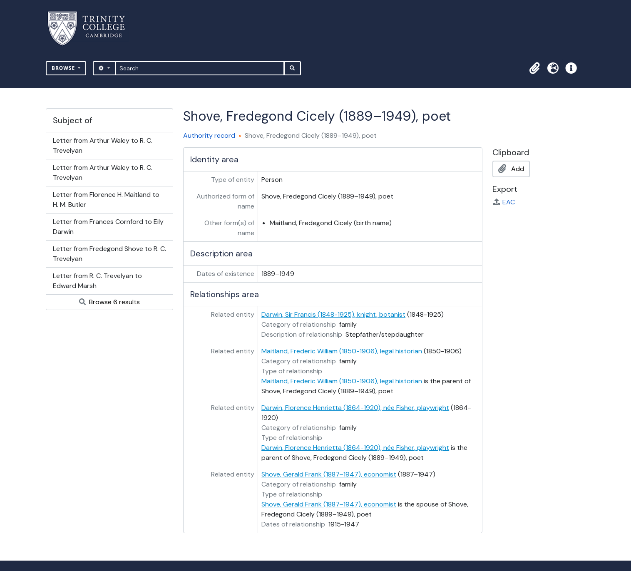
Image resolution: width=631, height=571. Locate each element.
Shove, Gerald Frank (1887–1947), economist (328, 474)
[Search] (200, 68)
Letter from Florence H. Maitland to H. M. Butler (106, 199)
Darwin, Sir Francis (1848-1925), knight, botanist (333, 314)
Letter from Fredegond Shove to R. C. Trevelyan (109, 253)
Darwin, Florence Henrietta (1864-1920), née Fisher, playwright (355, 407)
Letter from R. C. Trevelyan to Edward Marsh (97, 280)
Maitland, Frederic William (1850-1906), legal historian (341, 351)
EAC (503, 202)
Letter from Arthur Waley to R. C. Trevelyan (102, 145)
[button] (534, 68)
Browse (64, 68)
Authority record (209, 135)
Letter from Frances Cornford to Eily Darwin (108, 226)
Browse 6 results (109, 302)
